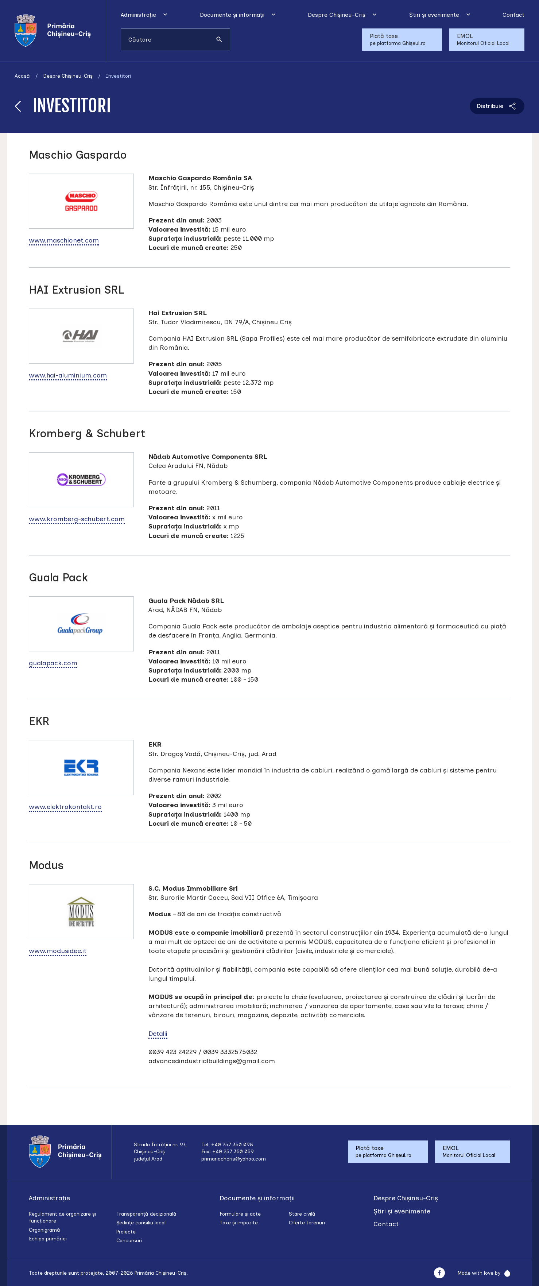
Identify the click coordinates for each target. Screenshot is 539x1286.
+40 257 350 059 (233, 1152)
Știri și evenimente (434, 14)
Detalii (157, 1034)
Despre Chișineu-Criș (336, 14)
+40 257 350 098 (232, 1145)
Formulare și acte (240, 1214)
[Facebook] (439, 1273)
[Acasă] (60, 30)
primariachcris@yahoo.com (233, 1159)
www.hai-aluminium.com (68, 375)
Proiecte (126, 1232)
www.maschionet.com (64, 240)
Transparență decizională (146, 1214)
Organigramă (44, 1230)
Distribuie (497, 106)
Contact (513, 14)
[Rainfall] (505, 1273)
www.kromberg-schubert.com (77, 519)
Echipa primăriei (48, 1239)
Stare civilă (302, 1214)
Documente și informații (232, 14)
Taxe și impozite (239, 1223)
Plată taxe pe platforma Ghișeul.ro (398, 39)
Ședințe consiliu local (141, 1223)
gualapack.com (53, 663)
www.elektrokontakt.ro (65, 807)
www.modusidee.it (57, 951)
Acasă (22, 76)
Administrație (138, 14)
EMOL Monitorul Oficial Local (483, 39)
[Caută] (219, 39)
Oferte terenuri (307, 1223)
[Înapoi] (18, 105)
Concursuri (129, 1240)
